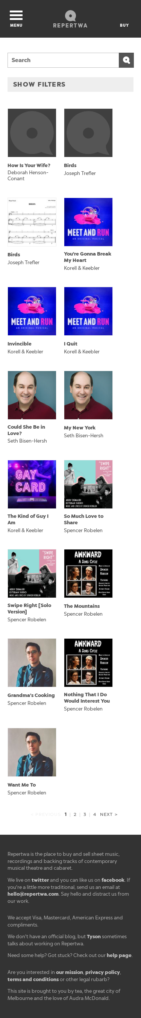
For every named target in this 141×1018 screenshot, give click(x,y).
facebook (113, 880)
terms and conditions (33, 979)
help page (119, 955)
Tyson (94, 936)
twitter (40, 880)
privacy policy (102, 972)
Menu (16, 19)
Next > (108, 814)
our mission (69, 972)
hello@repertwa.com (33, 894)
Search (126, 60)
